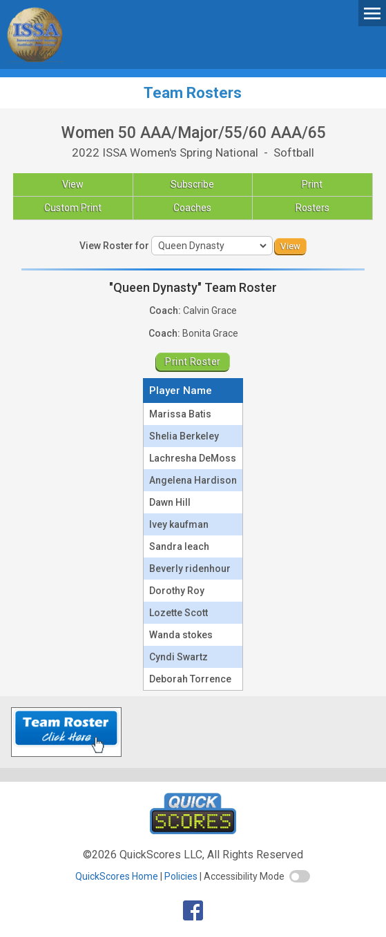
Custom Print (73, 207)
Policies (180, 876)
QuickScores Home (116, 876)
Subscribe (192, 184)
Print (312, 184)
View (73, 184)
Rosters (312, 207)
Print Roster (192, 361)
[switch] (299, 876)
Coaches (192, 207)
